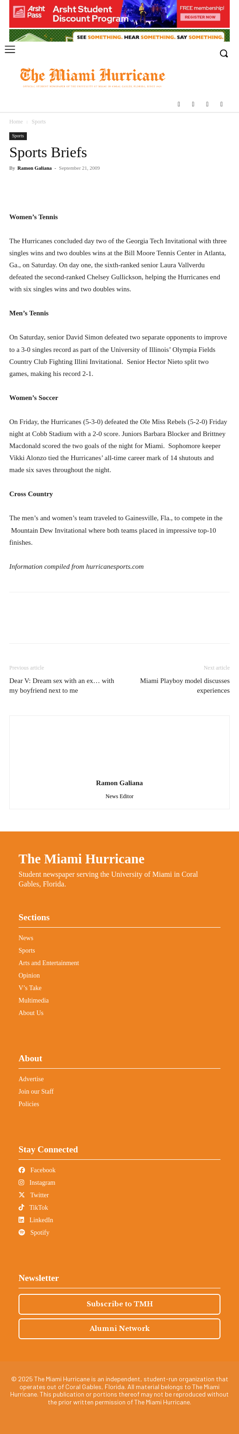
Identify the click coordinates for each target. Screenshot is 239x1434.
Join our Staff (36, 1091)
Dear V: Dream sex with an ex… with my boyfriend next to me (61, 685)
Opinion (29, 975)
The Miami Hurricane (82, 858)
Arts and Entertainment (49, 963)
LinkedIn (36, 1220)
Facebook (37, 1170)
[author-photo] (119, 770)
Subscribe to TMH (120, 1304)
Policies (29, 1104)
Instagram (37, 1182)
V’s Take (30, 988)
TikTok (33, 1207)
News (26, 938)
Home (16, 121)
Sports (38, 121)
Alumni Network (120, 1328)
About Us (31, 1012)
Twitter (34, 1195)
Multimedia (34, 1000)
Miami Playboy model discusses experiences (185, 685)
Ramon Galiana (35, 168)
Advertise (31, 1079)
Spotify (34, 1232)
